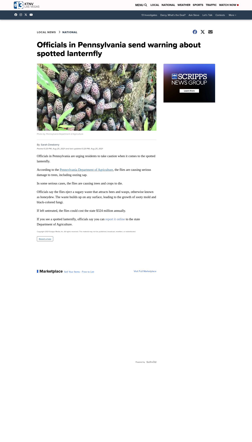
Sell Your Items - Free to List (79, 272)
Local (155, 5)
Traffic (211, 5)
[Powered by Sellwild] (151, 362)
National (168, 5)
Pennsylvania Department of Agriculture (86, 169)
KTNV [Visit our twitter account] (26, 14)
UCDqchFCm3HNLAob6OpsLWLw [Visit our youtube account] (32, 14)
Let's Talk (207, 15)
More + (232, 15)
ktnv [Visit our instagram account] (22, 14)
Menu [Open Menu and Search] (141, 5)
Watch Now (229, 5)
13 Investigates (149, 15)
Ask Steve (194, 15)
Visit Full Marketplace (145, 271)
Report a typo (45, 238)
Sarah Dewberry (50, 144)
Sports (198, 5)
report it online (115, 219)
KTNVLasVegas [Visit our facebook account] (16, 14)
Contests (220, 15)
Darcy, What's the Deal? (172, 15)
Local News (46, 32)
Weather (184, 5)
